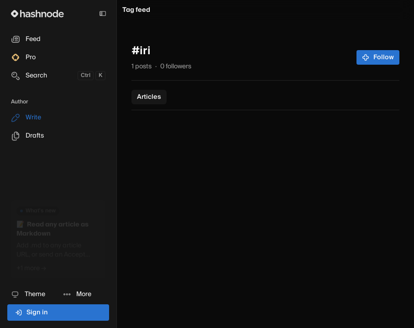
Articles (149, 97)
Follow (378, 57)
